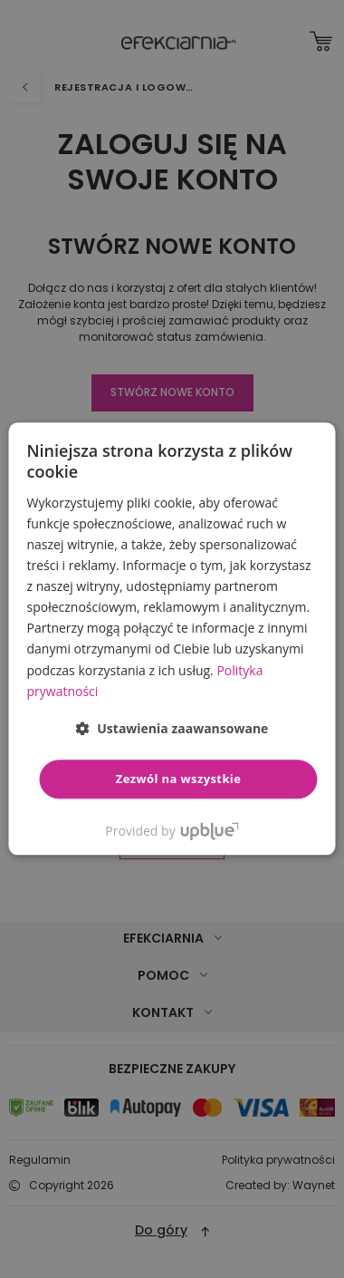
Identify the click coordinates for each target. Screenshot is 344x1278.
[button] (172, 728)
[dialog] (172, 639)
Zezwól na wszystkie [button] (179, 778)
